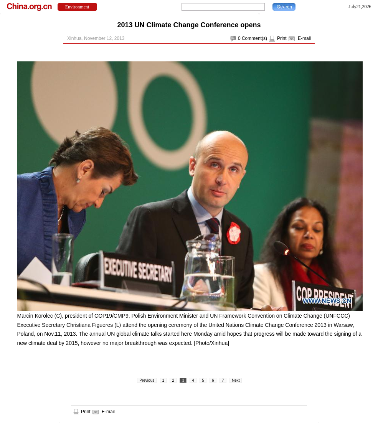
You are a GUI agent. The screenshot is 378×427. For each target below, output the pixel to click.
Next (236, 380)
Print (282, 38)
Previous (146, 380)
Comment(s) (254, 38)
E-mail (304, 38)
